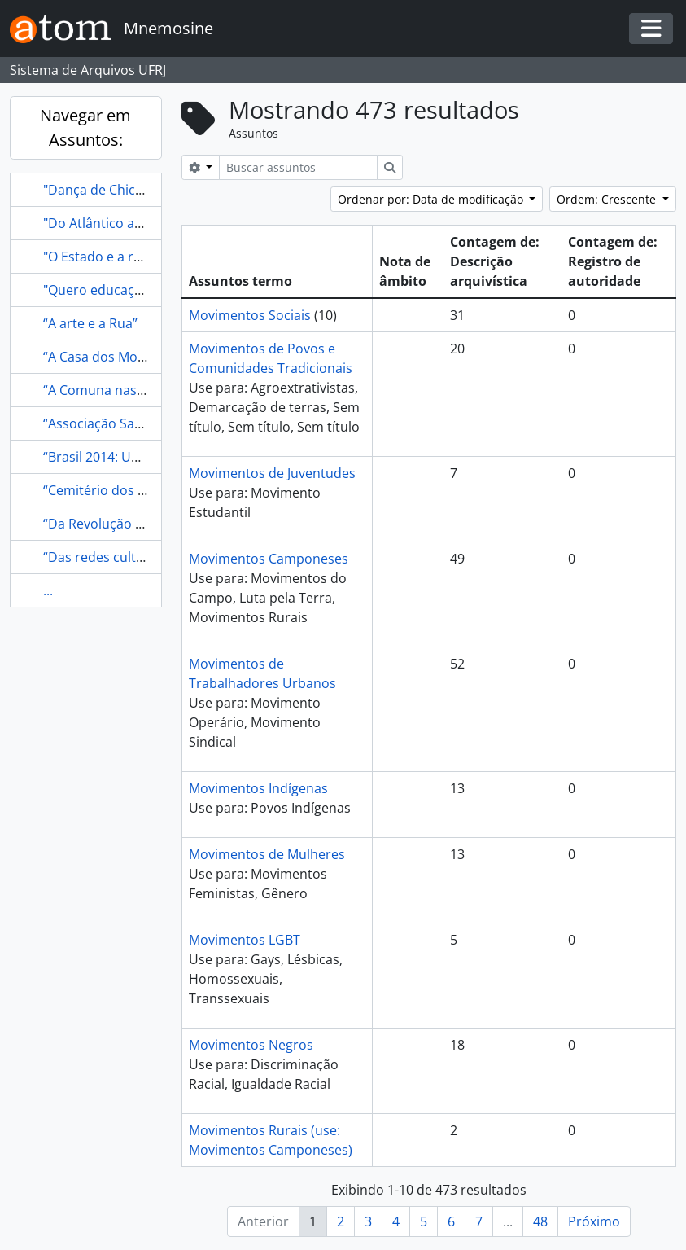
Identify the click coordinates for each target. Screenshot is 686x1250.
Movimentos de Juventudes (272, 473)
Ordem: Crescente (608, 199)
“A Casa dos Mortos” (105, 357)
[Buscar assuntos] (298, 167)
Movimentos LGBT (244, 940)
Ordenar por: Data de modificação (432, 199)
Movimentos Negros (251, 1045)
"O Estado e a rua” (98, 256)
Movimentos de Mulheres (267, 854)
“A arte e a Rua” (90, 323)
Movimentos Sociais (250, 315)
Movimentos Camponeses (268, 559)
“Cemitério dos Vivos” (109, 490)
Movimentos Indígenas (258, 788)
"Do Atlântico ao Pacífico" (120, 223)
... (48, 590)
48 (540, 1221)
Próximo (594, 1221)
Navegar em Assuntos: (85, 127)
